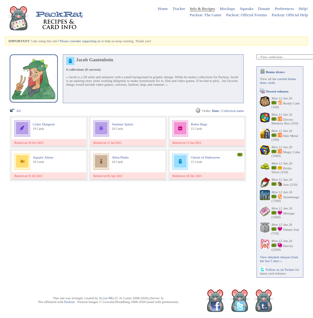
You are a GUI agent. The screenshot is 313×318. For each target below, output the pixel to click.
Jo (100, 298)
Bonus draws (272, 72)
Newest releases (274, 91)
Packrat (69, 302)
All (18, 111)
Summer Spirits (122, 124)
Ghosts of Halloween (205, 157)
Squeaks (246, 8)
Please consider (70, 41)
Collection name (232, 111)
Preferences (284, 8)
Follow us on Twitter (277, 269)
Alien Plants (120, 157)
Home (163, 8)
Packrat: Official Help (290, 15)
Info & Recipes (202, 8)
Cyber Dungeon (44, 124)
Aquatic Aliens (43, 157)
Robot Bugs (199, 124)
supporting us (91, 41)
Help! (303, 8)
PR (110, 298)
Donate (264, 8)
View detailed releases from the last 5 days (279, 259)
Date (215, 111)
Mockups (227, 8)
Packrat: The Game (205, 15)
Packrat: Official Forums (246, 15)
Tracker (178, 8)
